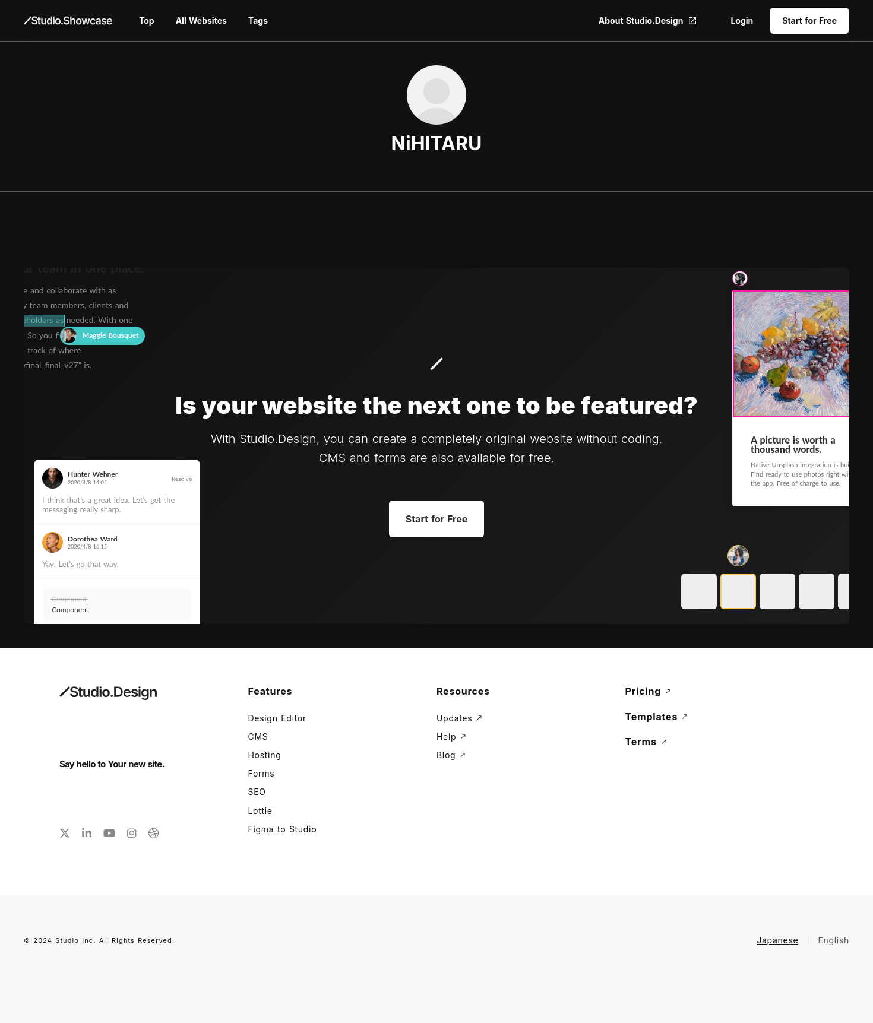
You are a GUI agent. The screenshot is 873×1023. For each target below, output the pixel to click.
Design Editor (277, 718)
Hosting (264, 755)
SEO (257, 792)
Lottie (260, 811)
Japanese (777, 940)
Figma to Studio (282, 829)
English (833, 940)
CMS (258, 736)
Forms (261, 773)
